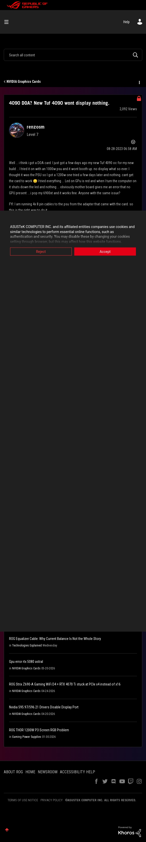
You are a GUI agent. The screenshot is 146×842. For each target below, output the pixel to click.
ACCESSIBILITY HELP (77, 772)
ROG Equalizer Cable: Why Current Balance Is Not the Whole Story (55, 639)
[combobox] (73, 55)
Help (126, 22)
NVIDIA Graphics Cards (24, 82)
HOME (30, 772)
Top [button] (7, 829)
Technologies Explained (27, 645)
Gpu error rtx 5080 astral (26, 662)
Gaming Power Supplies (26, 737)
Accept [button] (105, 252)
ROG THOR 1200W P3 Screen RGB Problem (39, 730)
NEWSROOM (47, 772)
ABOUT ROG (13, 772)
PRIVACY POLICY (52, 800)
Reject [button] (41, 252)
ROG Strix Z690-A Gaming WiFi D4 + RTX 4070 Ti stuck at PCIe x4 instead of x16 (65, 684)
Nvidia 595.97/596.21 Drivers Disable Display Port (44, 707)
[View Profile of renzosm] (36, 127)
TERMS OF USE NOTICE (23, 800)
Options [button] (139, 82)
